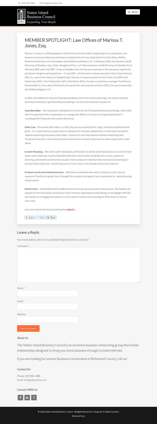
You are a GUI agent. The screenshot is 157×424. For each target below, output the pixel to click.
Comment (23, 245)
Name (21, 288)
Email (21, 301)
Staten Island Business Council (59, 411)
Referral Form (78, 416)
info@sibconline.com (52, 3)
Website (21, 314)
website (70, 209)
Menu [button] (134, 11)
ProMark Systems (111, 411)
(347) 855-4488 (28, 3)
